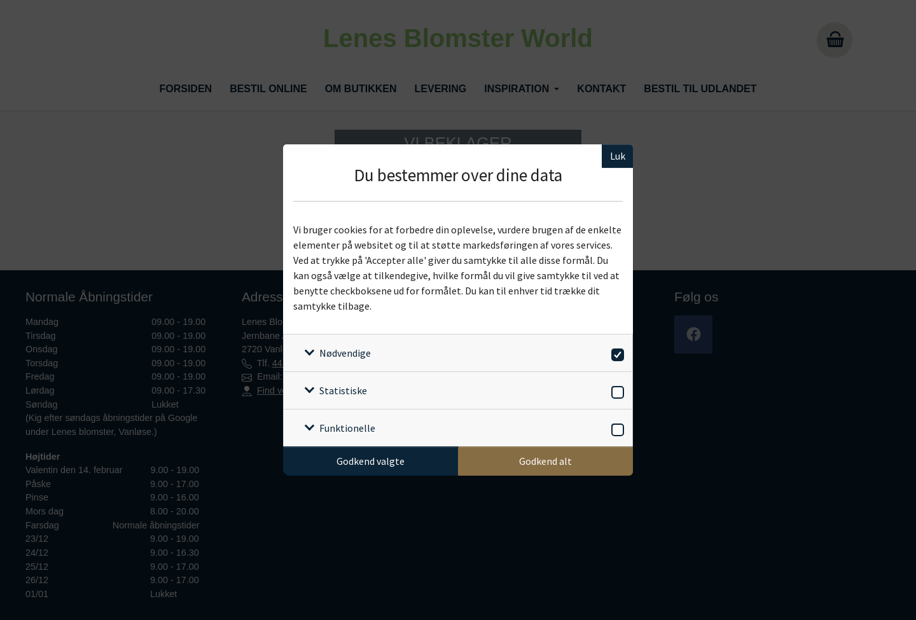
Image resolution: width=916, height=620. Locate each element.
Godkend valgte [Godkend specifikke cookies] (371, 461)
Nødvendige (345, 353)
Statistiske (343, 390)
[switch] (615, 352)
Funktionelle (347, 428)
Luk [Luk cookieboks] (617, 155)
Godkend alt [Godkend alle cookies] (545, 461)
